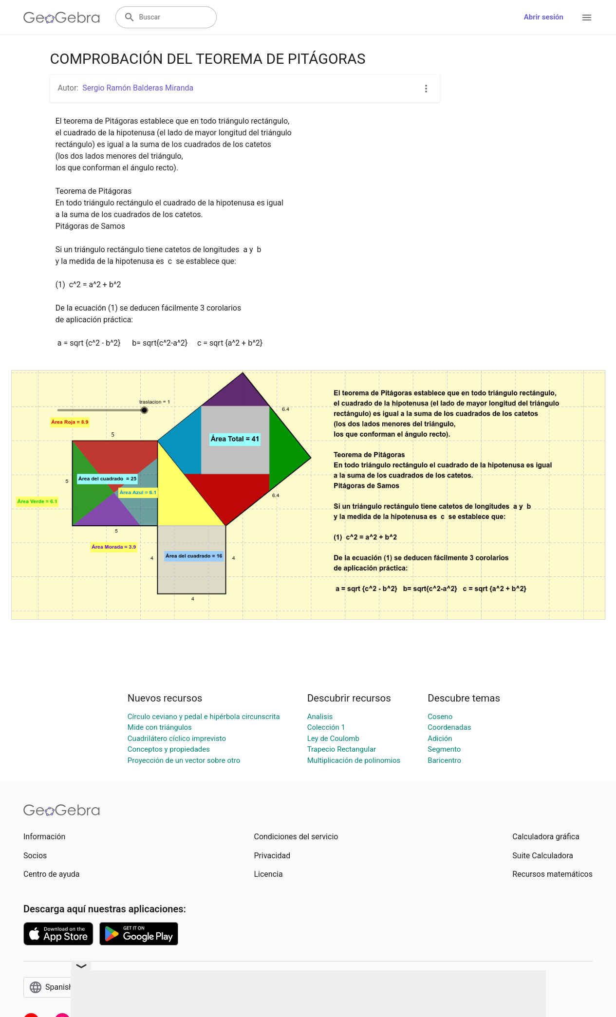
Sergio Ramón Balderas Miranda (137, 87)
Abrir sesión (543, 17)
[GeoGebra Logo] (61, 17)
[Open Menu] (587, 17)
